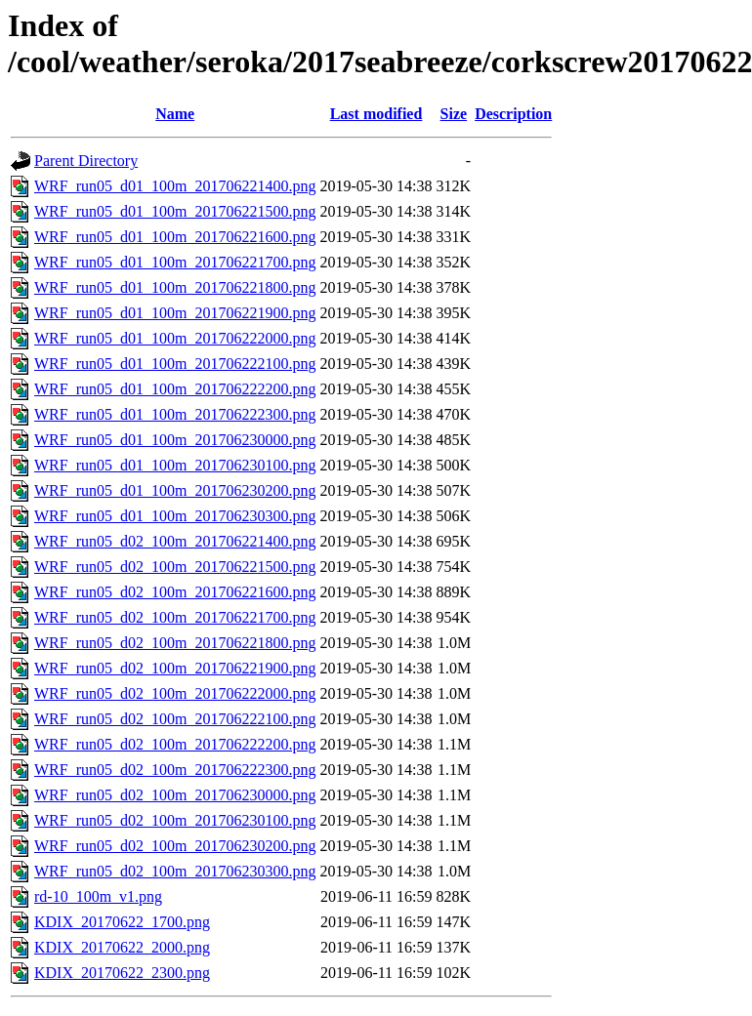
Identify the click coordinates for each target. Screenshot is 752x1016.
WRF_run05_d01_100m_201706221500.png (174, 211)
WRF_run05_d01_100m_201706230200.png (174, 490)
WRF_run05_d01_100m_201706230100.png (174, 465)
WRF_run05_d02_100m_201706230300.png (174, 871)
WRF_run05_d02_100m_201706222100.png (174, 719)
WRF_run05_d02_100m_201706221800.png (174, 642)
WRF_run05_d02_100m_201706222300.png (174, 769)
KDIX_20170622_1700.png (122, 922)
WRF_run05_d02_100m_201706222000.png (174, 693)
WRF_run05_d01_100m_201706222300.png (174, 414)
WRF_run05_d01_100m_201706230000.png (174, 439)
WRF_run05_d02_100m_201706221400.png (174, 541)
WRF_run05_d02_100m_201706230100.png (174, 820)
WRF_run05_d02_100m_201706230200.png (174, 845)
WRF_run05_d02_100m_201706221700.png (174, 617)
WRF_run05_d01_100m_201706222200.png (174, 389)
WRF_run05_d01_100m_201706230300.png (174, 516)
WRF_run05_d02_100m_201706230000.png (174, 795)
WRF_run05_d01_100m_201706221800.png (174, 287)
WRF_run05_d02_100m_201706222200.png (174, 744)
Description (513, 113)
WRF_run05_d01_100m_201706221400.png (174, 186)
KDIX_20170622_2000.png (122, 947)
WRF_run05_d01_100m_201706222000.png (174, 338)
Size (454, 113)
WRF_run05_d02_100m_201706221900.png (174, 668)
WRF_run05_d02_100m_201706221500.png (174, 566)
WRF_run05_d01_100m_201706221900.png (174, 313)
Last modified (376, 113)
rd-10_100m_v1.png (98, 896)
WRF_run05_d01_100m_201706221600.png (174, 236)
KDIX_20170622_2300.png (122, 972)
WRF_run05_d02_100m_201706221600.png (174, 592)
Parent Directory (86, 160)
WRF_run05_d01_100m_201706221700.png (174, 262)
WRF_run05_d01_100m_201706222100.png (174, 363)
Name (174, 113)
